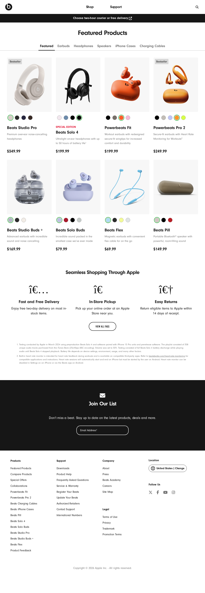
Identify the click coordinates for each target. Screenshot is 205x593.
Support (116, 7)
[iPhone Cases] (125, 47)
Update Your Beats (67, 497)
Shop (90, 7)
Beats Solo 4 (17, 521)
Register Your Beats (68, 491)
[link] (102, 326)
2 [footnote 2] (181, 138)
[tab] (10, 118)
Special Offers (18, 480)
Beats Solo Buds (19, 526)
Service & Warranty (67, 486)
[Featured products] (46, 47)
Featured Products (20, 468)
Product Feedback (20, 550)
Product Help (64, 474)
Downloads (63, 468)
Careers (107, 486)
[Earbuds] (63, 47)
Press (105, 474)
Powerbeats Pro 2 (20, 497)
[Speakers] (104, 47)
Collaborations (18, 486)
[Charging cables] (152, 47)
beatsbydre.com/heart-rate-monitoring (167, 356)
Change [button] (167, 469)
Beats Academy (111, 480)
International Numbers (69, 515)
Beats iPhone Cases (22, 509)
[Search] (197, 7)
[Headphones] (83, 47)
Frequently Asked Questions (73, 480)
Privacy (106, 522)
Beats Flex (16, 544)
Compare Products (21, 474)
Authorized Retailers (68, 503)
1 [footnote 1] (85, 143)
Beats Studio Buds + (21, 538)
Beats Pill (15, 515)
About (105, 468)
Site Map (107, 491)
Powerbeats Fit (18, 491)
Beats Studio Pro (20, 532)
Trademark (108, 528)
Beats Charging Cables (23, 503)
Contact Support (66, 509)
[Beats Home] (8, 6)
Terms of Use (109, 517)
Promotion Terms (112, 534)
